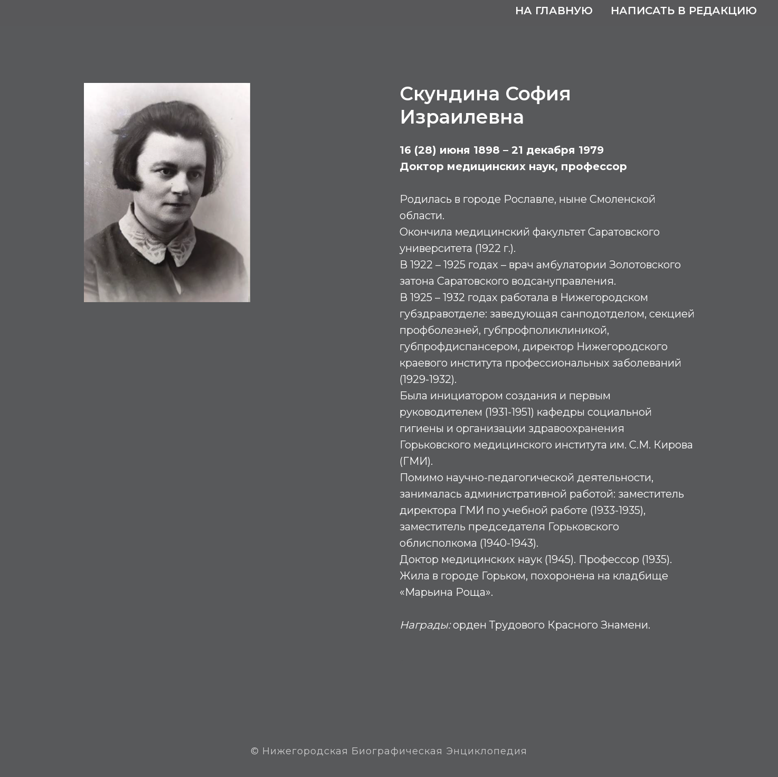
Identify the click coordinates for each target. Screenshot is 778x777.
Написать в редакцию (684, 10)
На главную (554, 10)
